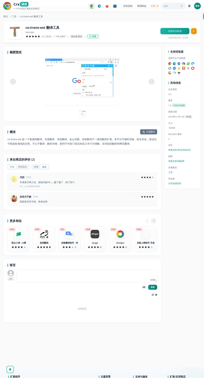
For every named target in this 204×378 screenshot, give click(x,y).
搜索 (173, 6)
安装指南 (127, 5)
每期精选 (141, 5)
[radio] (12, 167)
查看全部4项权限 (176, 161)
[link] (5, 16)
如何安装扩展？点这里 (178, 37)
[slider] (33, 36)
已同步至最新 (179, 105)
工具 (14, 16)
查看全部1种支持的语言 (179, 149)
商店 (5, 16)
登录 (197, 5)
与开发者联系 (174, 183)
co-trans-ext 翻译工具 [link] (31, 16)
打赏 (155, 5)
